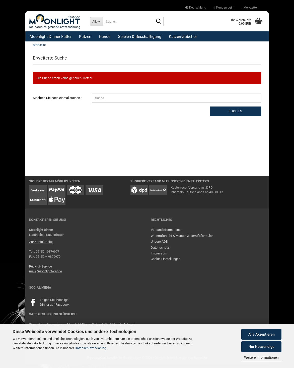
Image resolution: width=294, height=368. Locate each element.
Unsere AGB (159, 245)
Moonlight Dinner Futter (50, 36)
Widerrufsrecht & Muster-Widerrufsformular (182, 239)
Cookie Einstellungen (165, 263)
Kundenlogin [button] (224, 7)
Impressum (159, 257)
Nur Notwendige (261, 347)
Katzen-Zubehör (183, 36)
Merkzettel (249, 7)
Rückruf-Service (40, 270)
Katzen (85, 36)
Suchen (235, 115)
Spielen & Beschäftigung (139, 36)
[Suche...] (96, 21)
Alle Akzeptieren (261, 334)
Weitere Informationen (261, 357)
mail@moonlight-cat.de (45, 275)
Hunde (104, 36)
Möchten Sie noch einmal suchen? (57, 102)
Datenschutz (160, 251)
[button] (196, 7)
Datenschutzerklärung (90, 348)
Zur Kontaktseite (41, 246)
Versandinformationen (166, 234)
